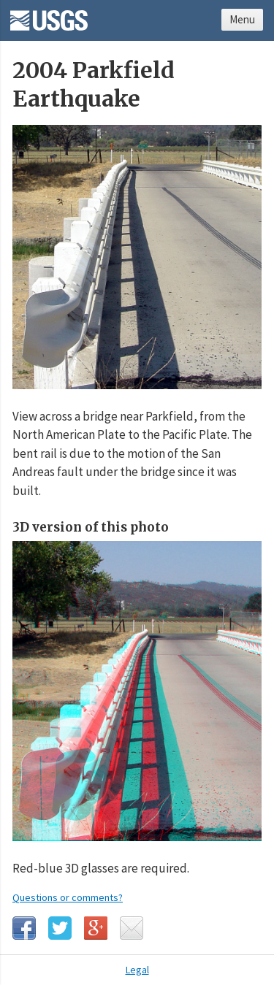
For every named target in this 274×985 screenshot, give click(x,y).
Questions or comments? (67, 897)
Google (95, 928)
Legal (137, 969)
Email (131, 928)
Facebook (24, 928)
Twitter (60, 928)
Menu (242, 19)
